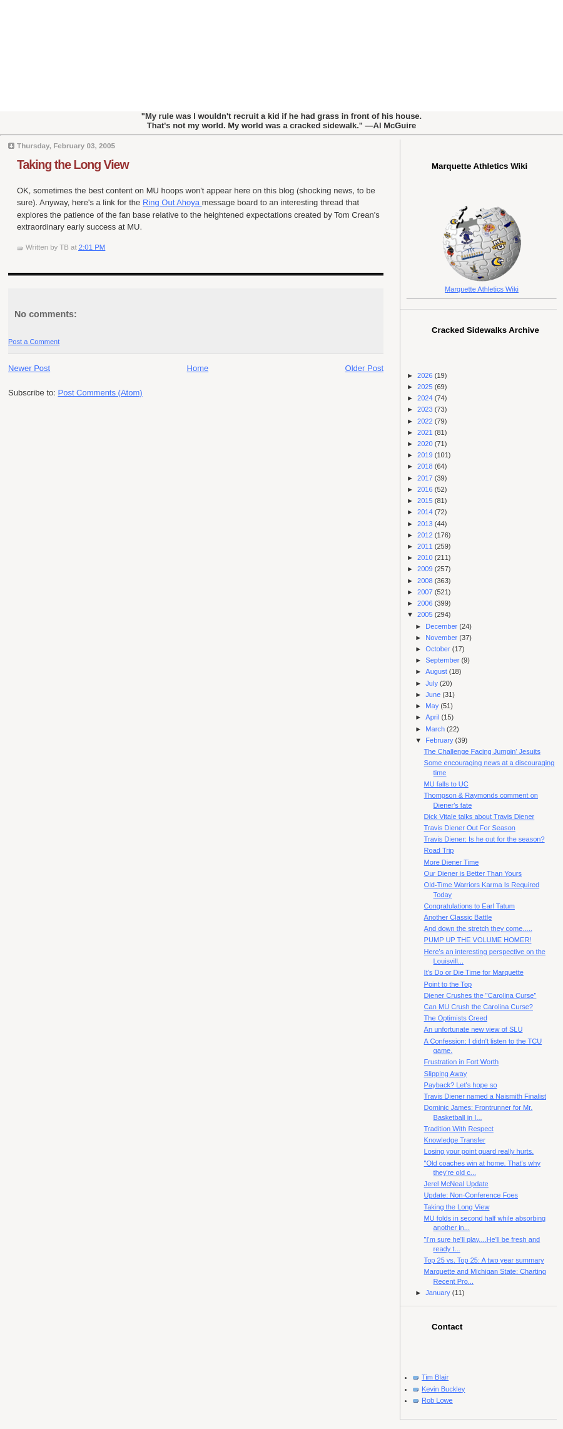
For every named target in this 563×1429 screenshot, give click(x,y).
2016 (426, 489)
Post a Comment (33, 341)
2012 (426, 535)
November (442, 637)
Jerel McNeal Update (456, 1183)
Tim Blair (435, 1377)
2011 (426, 546)
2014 (426, 512)
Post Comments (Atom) (100, 392)
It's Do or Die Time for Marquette (474, 972)
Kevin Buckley (443, 1389)
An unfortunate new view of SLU (473, 1029)
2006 (426, 603)
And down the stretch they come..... (478, 928)
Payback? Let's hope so (460, 1085)
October (438, 649)
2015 (426, 500)
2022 (426, 421)
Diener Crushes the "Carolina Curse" (480, 995)
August (437, 671)
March (436, 729)
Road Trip (439, 850)
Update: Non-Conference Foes (471, 1195)
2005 (426, 614)
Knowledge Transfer (454, 1140)
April (433, 717)
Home (198, 368)
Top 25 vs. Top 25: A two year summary (484, 1260)
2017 (426, 478)
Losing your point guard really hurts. (479, 1151)
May (432, 705)
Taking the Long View (73, 164)
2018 (426, 466)
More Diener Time (451, 862)
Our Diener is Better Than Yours (473, 873)
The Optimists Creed (455, 1018)
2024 (426, 398)
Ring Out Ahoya (172, 202)
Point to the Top (448, 984)
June (433, 694)
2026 (426, 375)
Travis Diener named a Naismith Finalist (485, 1096)
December (442, 626)
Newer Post (29, 368)
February (440, 740)
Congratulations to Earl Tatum (469, 906)
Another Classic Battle (458, 917)
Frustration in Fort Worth (461, 1061)
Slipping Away (445, 1073)
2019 (426, 455)
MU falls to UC (446, 784)
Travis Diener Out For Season (469, 827)
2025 (426, 386)
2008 (426, 580)
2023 (426, 409)
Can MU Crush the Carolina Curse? (478, 1006)
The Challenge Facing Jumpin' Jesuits (482, 751)
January (438, 1292)
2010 (426, 557)
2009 (426, 568)
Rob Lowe (437, 1400)
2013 (426, 523)
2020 (426, 443)
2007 (426, 592)
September (443, 660)
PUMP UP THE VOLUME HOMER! (478, 939)
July (432, 683)
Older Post (364, 368)
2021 (426, 432)
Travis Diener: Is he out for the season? (484, 839)
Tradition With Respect (459, 1128)
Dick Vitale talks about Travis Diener (479, 816)
